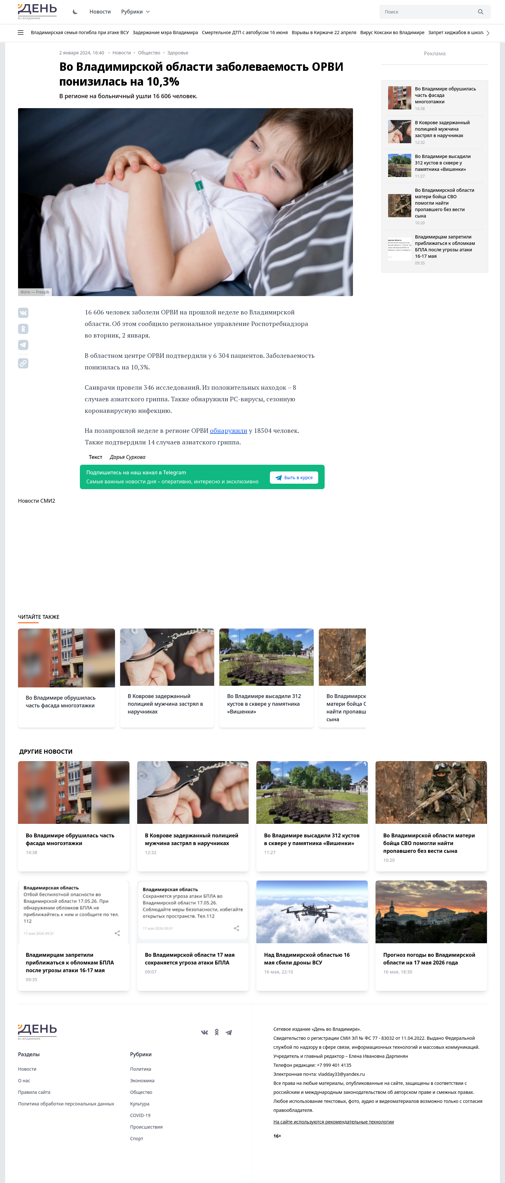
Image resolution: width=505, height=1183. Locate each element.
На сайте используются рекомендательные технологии (333, 1122)
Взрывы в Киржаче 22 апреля (324, 32)
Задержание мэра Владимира (165, 32)
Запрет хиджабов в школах (458, 32)
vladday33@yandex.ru (341, 1074)
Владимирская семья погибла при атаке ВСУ (80, 32)
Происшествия (146, 1127)
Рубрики (135, 11)
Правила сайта (34, 1092)
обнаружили (228, 430)
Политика (140, 1069)
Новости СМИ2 (36, 500)
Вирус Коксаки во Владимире (392, 32)
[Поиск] (425, 12)
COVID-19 (140, 1115)
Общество (141, 1092)
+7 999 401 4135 (334, 1065)
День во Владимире (38, 12)
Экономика (142, 1080)
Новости (100, 11)
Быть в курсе (294, 477)
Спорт (136, 1138)
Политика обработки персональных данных (66, 1104)
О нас (24, 1080)
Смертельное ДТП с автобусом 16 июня (245, 32)
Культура (139, 1104)
